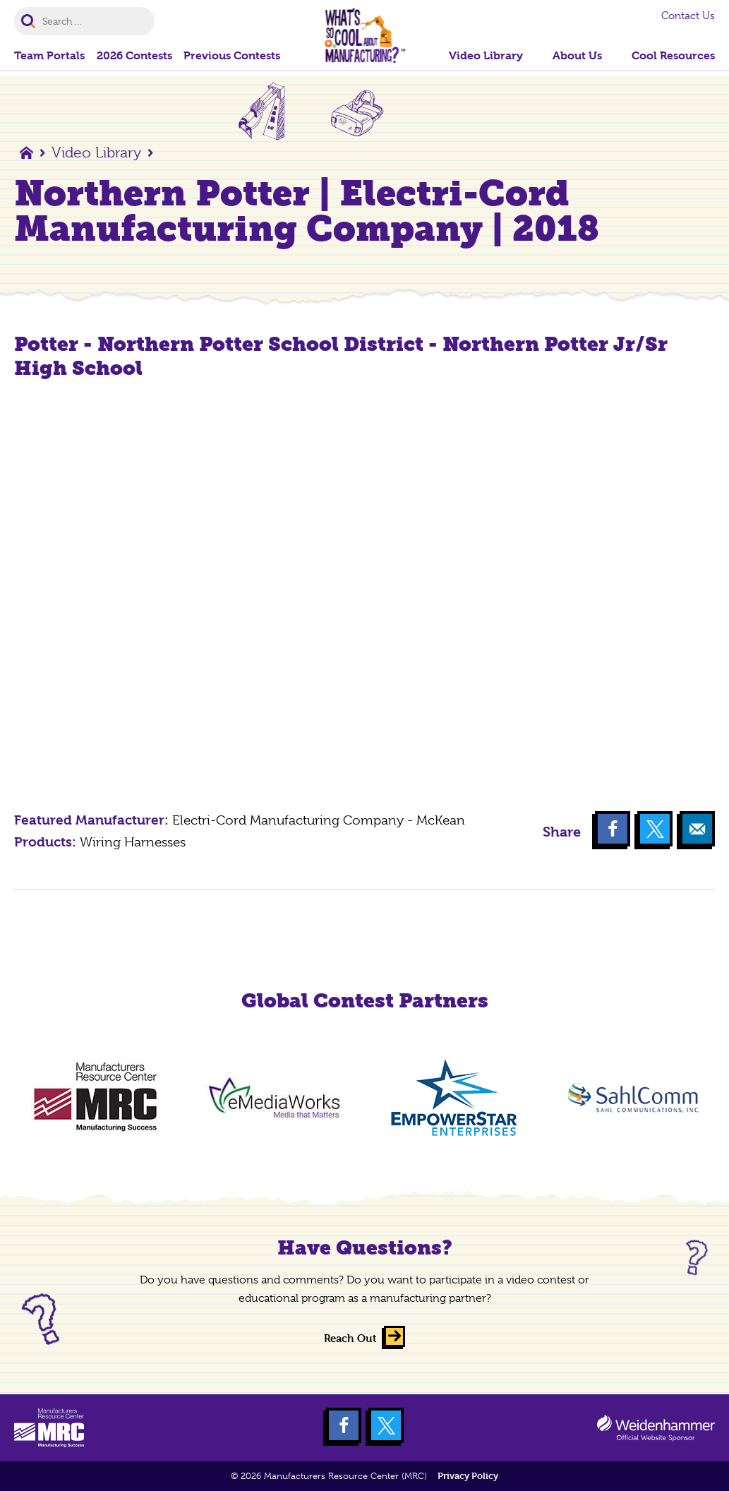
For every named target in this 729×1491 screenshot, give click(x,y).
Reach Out (350, 1338)
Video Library (96, 152)
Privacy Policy (468, 1475)
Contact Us (688, 15)
